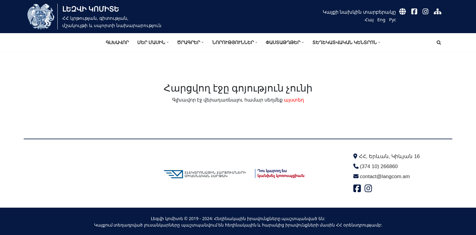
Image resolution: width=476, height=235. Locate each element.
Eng (381, 19)
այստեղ (294, 99)
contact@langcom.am (385, 176)
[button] (167, 42)
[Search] (439, 42)
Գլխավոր (117, 42)
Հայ (369, 19)
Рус (392, 19)
